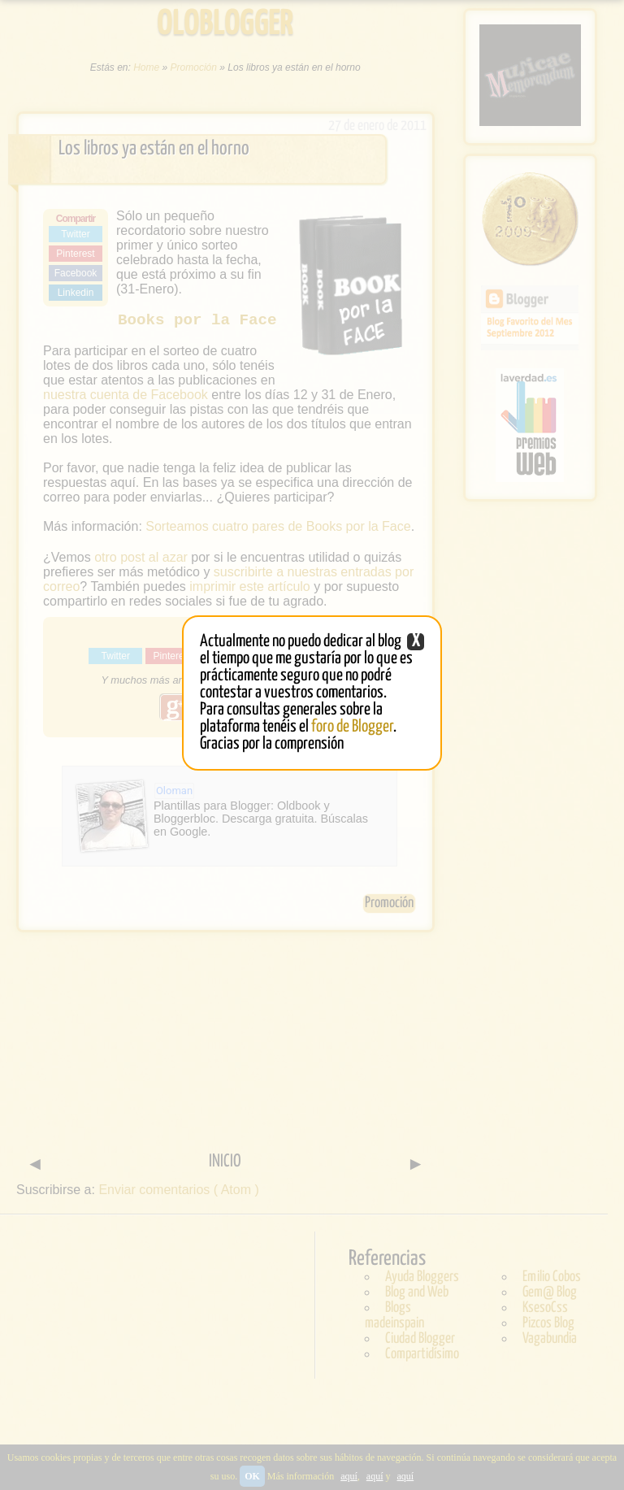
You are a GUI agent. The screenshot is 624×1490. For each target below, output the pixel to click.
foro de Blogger (352, 727)
